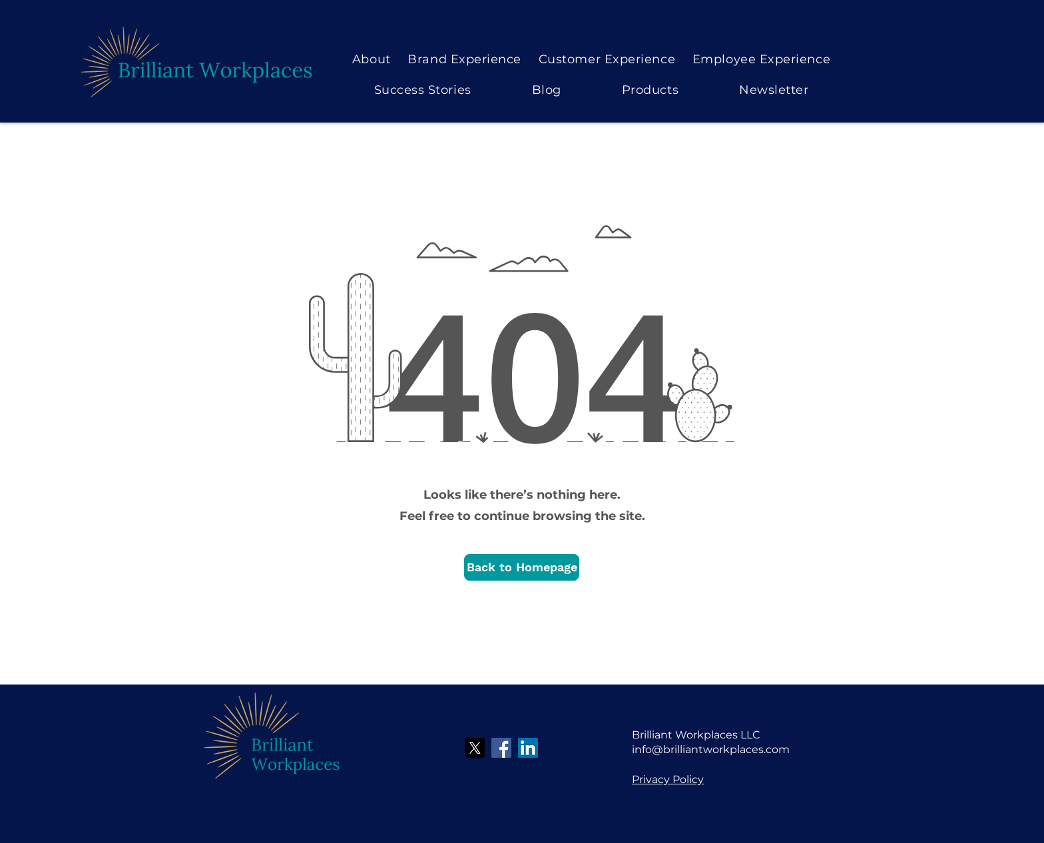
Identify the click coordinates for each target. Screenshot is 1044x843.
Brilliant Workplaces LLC (696, 734)
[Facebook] (501, 748)
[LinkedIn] (528, 748)
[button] (521, 567)
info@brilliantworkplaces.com (711, 749)
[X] (475, 748)
